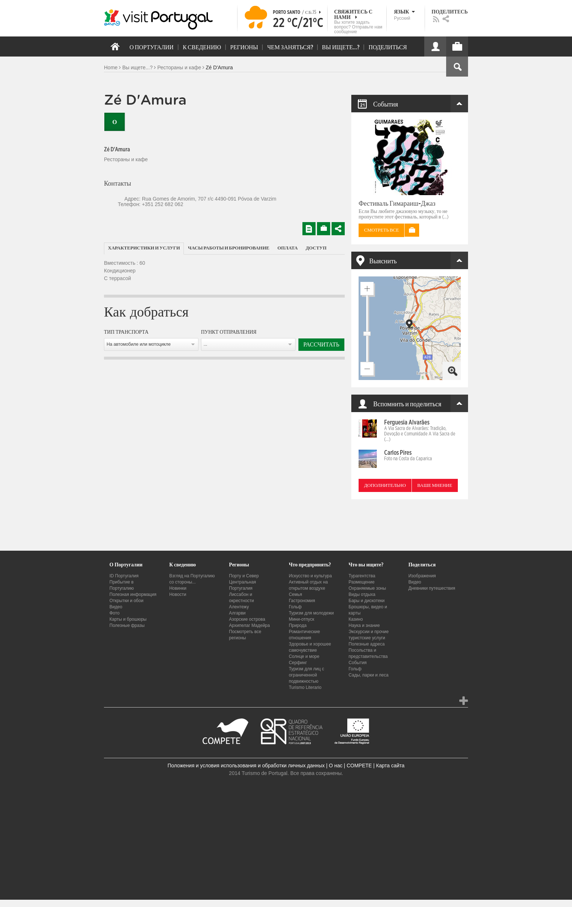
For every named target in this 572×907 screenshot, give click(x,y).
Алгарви (237, 613)
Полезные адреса (367, 644)
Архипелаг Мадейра (249, 625)
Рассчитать (322, 345)
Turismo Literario (305, 687)
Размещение (362, 582)
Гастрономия (302, 600)
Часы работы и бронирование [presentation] (228, 248)
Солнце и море (304, 656)
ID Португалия (124, 575)
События (358, 662)
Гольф (295, 606)
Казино (356, 619)
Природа (298, 625)
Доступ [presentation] (316, 248)
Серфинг (298, 662)
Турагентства (362, 575)
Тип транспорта (126, 332)
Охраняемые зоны (367, 588)
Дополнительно (385, 485)
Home (110, 67)
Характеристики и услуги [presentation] (144, 248)
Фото (114, 613)
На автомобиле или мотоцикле (139, 344)
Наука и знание (364, 625)
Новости (177, 594)
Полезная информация (132, 594)
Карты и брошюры (128, 619)
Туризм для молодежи (311, 613)
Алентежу (239, 606)
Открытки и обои (126, 600)
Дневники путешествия (431, 588)
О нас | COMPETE (350, 765)
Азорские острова (247, 619)
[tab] (144, 249)
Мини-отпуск (301, 619)
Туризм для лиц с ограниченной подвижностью (306, 675)
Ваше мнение (434, 485)
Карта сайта (390, 765)
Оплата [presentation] (288, 248)
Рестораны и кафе (179, 67)
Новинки (177, 588)
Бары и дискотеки (367, 600)
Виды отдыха (362, 594)
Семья (295, 594)
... (205, 344)
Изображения (422, 575)
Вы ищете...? (137, 67)
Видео (115, 606)
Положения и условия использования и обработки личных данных (246, 765)
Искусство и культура (310, 575)
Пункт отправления (228, 332)
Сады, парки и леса (369, 675)
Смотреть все (381, 230)
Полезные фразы (126, 625)
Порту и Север (244, 575)
